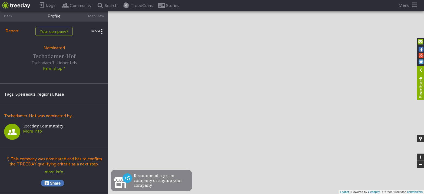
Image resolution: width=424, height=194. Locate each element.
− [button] (420, 164)
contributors (415, 191)
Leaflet (344, 191)
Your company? (54, 31)
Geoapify (374, 191)
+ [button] (420, 157)
